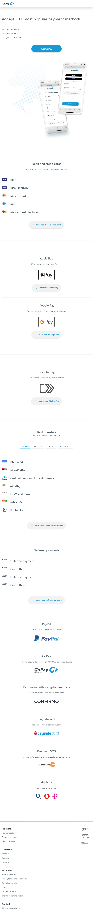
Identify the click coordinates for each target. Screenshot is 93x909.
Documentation (9, 891)
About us (5, 854)
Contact (5, 862)
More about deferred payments (46, 600)
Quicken (38, 446)
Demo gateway (8, 841)
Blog (4, 887)
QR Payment (65, 446)
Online (25, 446)
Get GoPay (46, 49)
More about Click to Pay (46, 401)
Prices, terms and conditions (14, 879)
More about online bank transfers (46, 525)
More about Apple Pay (46, 287)
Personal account (9, 837)
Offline (51, 446)
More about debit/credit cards (46, 225)
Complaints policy (10, 883)
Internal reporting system (13, 896)
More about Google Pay (46, 334)
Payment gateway (9, 833)
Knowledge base (9, 874)
